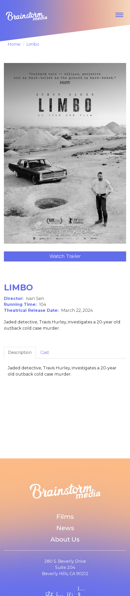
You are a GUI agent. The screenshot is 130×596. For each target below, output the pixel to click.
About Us (65, 539)
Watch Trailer (65, 256)
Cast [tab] (44, 352)
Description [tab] (20, 352)
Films (65, 516)
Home (14, 44)
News (65, 528)
